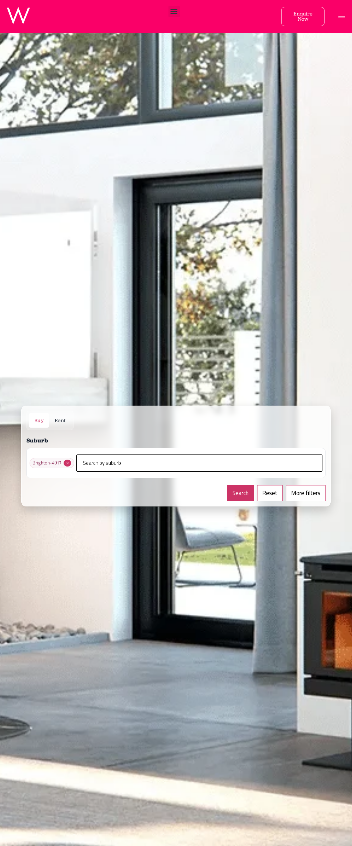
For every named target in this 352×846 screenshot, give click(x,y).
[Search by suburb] (199, 463)
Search (240, 493)
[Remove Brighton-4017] (67, 463)
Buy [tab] (39, 420)
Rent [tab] (60, 420)
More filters (305, 493)
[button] (174, 11)
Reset (269, 493)
